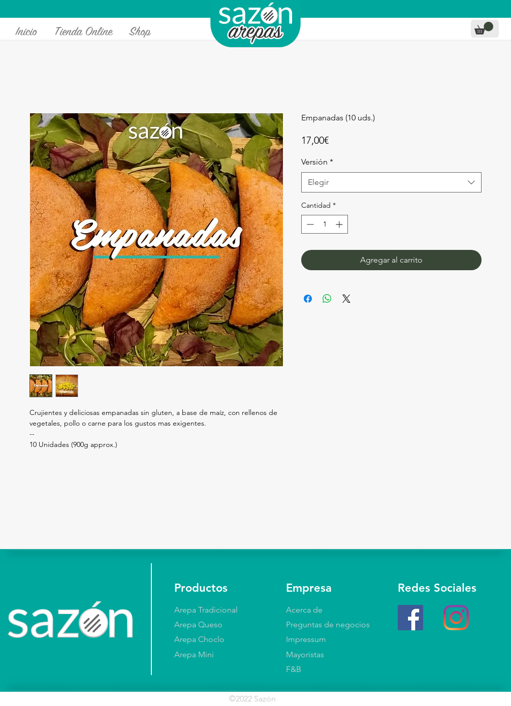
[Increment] (340, 224)
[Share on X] (346, 299)
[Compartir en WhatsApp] (327, 299)
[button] (483, 28)
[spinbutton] (324, 224)
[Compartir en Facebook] (308, 299)
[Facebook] (410, 617)
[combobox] (391, 182)
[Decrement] (309, 224)
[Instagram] (456, 617)
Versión (317, 162)
